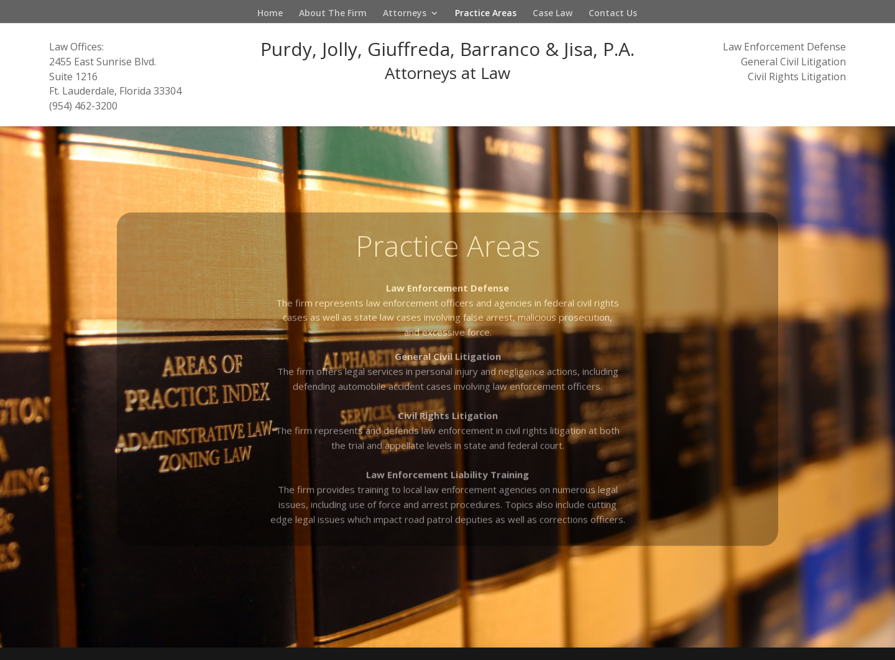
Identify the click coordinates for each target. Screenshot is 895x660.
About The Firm (333, 14)
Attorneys (404, 14)
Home (270, 14)
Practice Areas (485, 14)
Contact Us (613, 14)
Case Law (552, 14)
